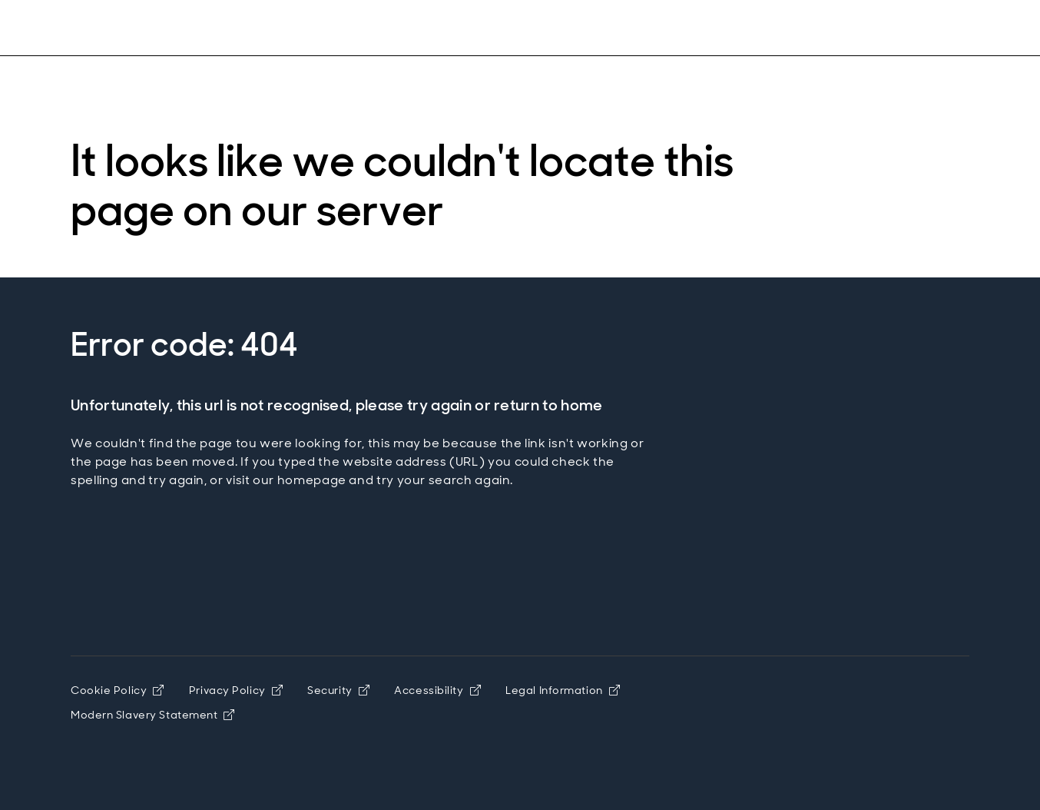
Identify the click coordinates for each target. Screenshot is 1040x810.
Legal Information (562, 690)
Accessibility (437, 690)
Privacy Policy (236, 690)
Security (338, 690)
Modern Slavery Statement (153, 715)
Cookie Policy (117, 690)
